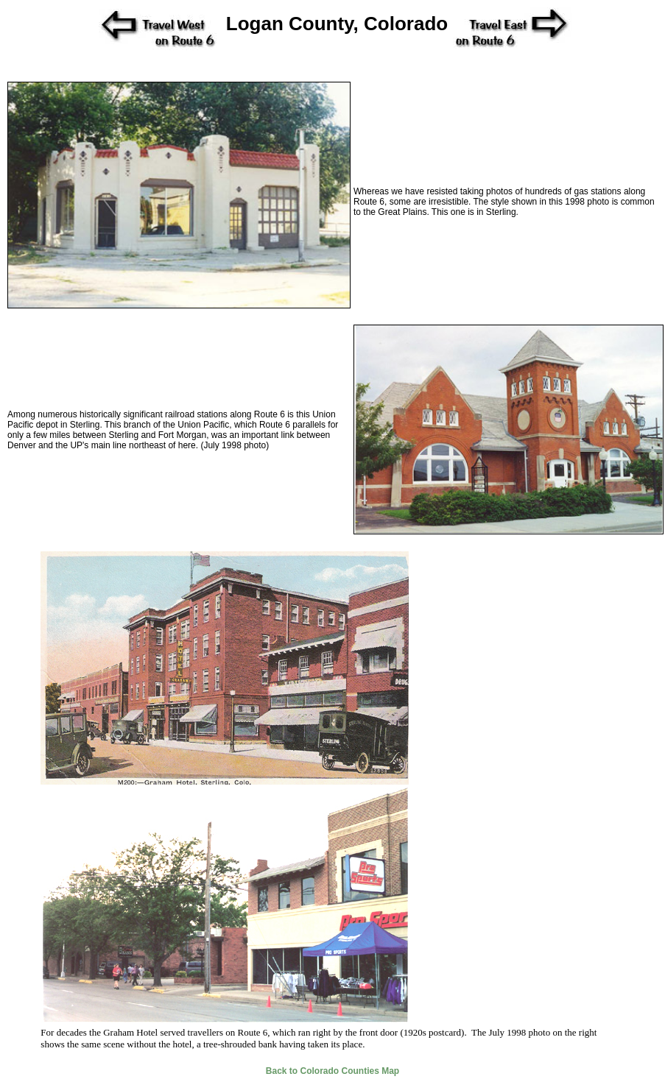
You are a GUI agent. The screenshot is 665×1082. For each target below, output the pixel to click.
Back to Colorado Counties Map (332, 1071)
